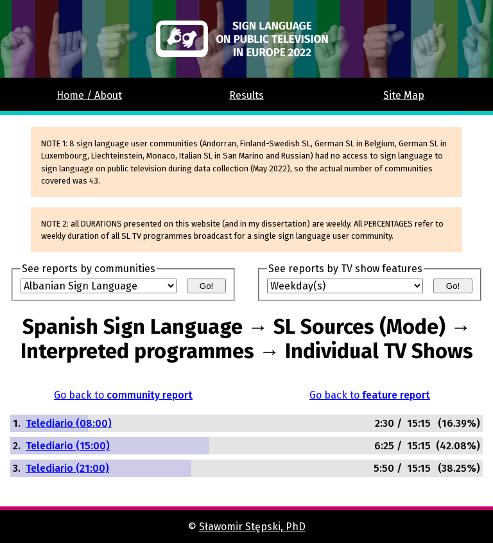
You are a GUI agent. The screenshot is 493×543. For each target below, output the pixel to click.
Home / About (89, 95)
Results (246, 95)
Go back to (123, 395)
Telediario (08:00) (69, 423)
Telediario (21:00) (67, 468)
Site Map (403, 95)
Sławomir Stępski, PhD (252, 527)
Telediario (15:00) (68, 446)
